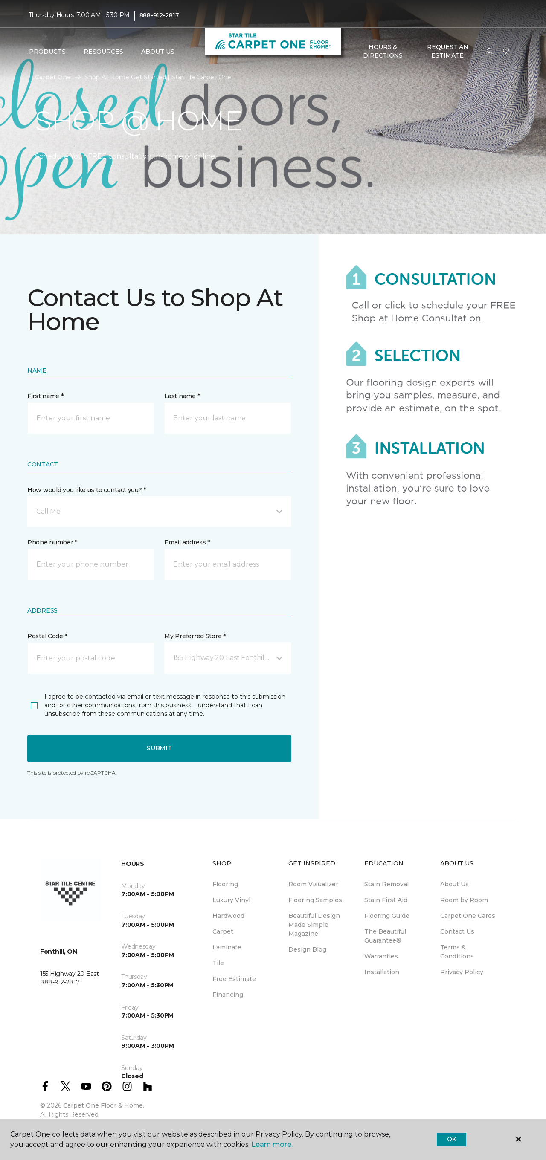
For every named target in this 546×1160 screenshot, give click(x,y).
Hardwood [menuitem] (228, 916)
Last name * (182, 396)
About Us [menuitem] (454, 884)
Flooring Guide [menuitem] (387, 916)
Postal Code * (47, 636)
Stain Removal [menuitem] (386, 884)
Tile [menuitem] (218, 963)
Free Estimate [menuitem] (234, 979)
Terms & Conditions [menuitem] (457, 951)
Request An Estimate (447, 51)
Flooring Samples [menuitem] (315, 900)
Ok (451, 1139)
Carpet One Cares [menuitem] (467, 916)
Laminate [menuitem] (226, 947)
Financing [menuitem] (227, 994)
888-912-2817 (159, 15)
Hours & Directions (383, 51)
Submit (159, 748)
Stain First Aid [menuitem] (385, 900)
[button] (490, 51)
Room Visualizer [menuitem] (313, 884)
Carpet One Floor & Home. (103, 1105)
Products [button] (47, 51)
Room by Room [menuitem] (464, 900)
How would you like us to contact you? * (86, 490)
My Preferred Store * (194, 636)
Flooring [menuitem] (225, 884)
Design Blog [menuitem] (307, 949)
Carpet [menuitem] (222, 931)
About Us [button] (157, 51)
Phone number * (52, 542)
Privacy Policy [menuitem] (461, 972)
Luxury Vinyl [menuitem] (231, 900)
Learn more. (272, 1144)
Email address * (187, 542)
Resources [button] (103, 51)
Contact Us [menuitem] (457, 931)
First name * (45, 396)
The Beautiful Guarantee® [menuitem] (385, 936)
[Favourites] (506, 51)
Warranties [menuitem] (381, 956)
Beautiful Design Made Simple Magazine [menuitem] (314, 924)
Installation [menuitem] (381, 972)
